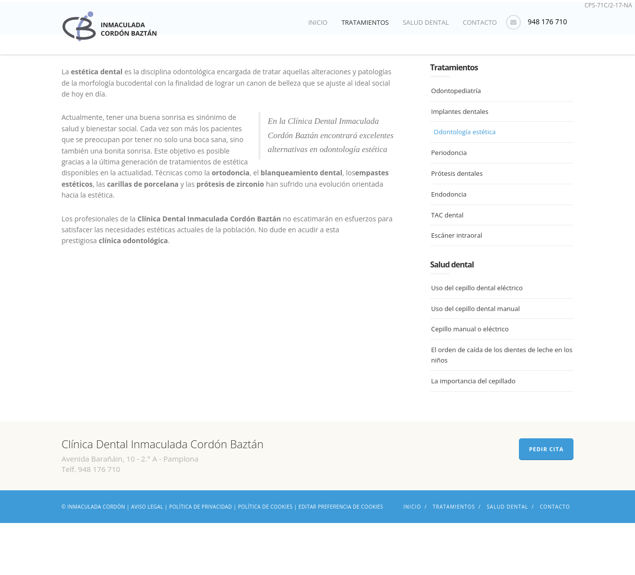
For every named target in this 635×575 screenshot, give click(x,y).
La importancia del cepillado (473, 433)
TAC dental (447, 266)
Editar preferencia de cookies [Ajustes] (341, 558)
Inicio (317, 22)
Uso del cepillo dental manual (475, 360)
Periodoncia (449, 205)
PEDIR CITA (546, 501)
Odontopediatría (456, 143)
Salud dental (426, 22)
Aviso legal (147, 558)
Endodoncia (448, 246)
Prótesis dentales (457, 225)
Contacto (480, 22)
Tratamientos (365, 22)
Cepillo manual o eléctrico (469, 381)
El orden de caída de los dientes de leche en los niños (501, 407)
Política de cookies (265, 558)
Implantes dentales (459, 163)
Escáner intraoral (456, 287)
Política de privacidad (200, 558)
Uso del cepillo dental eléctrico (476, 340)
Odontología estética (465, 184)
